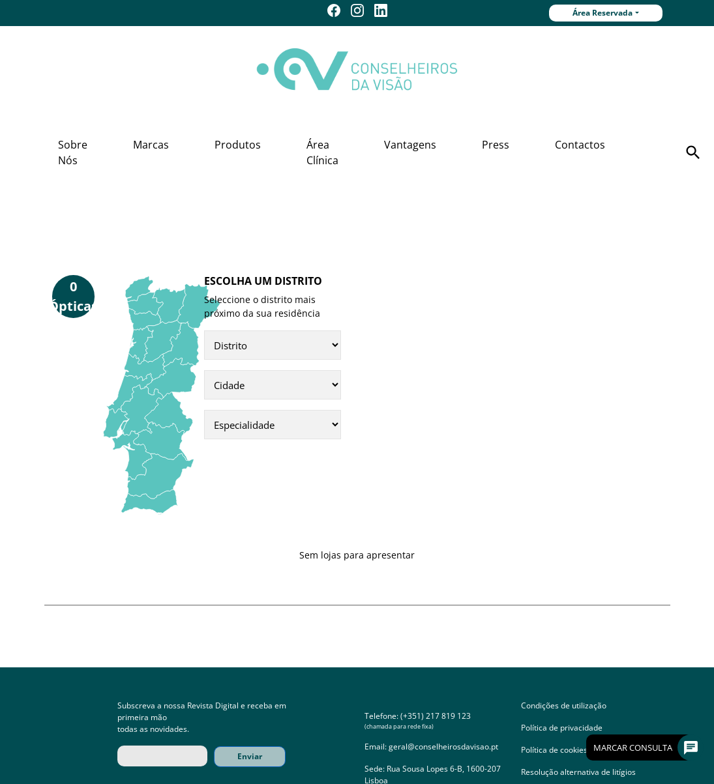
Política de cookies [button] (554, 749)
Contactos (580, 145)
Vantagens (410, 145)
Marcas (151, 145)
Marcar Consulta (642, 747)
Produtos (238, 145)
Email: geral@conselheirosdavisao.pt (431, 746)
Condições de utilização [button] (563, 705)
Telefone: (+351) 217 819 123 (417, 715)
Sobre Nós (72, 152)
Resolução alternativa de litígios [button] (578, 771)
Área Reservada (602, 12)
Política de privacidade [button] (561, 727)
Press (495, 145)
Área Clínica (322, 152)
